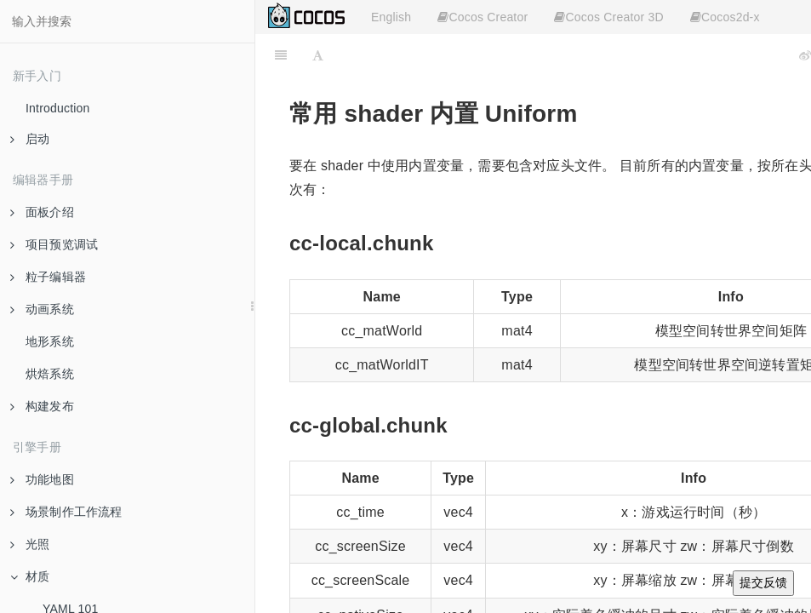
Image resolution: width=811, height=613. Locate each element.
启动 (29, 139)
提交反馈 (763, 582)
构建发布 (42, 406)
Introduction (58, 108)
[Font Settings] (318, 55)
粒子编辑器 (48, 277)
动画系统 (42, 309)
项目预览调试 (54, 244)
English (391, 17)
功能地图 (42, 479)
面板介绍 (42, 212)
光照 (29, 544)
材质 (29, 576)
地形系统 (50, 341)
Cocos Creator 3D (608, 17)
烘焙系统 (50, 374)
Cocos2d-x (725, 17)
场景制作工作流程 (66, 511)
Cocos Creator (482, 17)
